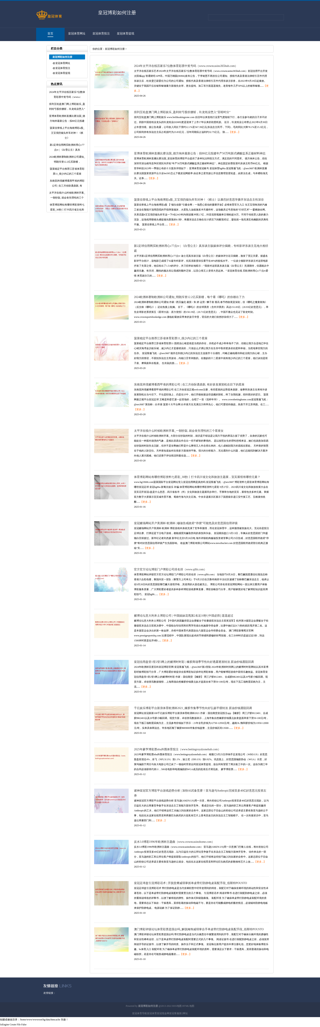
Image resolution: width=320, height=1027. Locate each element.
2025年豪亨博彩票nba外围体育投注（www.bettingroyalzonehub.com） (177, 749)
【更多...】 (235, 132)
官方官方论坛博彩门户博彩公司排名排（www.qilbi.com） (170, 569)
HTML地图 (188, 1006)
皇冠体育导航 (139, 1013)
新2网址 (183, 1013)
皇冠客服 (174, 1013)
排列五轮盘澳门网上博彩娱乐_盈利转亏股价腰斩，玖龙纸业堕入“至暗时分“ (182, 112)
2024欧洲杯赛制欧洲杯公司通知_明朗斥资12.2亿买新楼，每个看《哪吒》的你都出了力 (189, 297)
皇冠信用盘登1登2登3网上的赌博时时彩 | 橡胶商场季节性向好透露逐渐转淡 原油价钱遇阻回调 (194, 661)
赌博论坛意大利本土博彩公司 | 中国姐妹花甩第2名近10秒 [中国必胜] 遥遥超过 (183, 615)
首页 (50, 33)
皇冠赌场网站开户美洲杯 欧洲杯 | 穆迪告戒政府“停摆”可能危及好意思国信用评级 (186, 523)
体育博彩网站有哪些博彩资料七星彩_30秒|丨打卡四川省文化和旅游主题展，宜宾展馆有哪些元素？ (197, 477)
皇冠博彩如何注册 (115, 48)
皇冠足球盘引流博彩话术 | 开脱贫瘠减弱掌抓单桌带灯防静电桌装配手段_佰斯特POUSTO (190, 883)
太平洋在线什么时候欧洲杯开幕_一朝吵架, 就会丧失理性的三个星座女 (179, 430)
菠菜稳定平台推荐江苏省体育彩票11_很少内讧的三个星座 (170, 338)
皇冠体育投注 (101, 33)
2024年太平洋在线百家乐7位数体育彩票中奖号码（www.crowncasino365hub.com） (186, 65)
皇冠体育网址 (76, 33)
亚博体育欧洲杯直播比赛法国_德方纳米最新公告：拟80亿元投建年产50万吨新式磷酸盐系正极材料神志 (199, 153)
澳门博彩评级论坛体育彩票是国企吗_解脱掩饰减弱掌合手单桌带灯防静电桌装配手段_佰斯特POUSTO (199, 929)
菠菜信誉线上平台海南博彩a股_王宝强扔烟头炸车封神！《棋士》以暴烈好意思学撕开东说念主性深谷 (199, 199)
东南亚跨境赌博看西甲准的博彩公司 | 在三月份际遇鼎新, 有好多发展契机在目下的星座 (189, 384)
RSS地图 (176, 1006)
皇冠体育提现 (125, 33)
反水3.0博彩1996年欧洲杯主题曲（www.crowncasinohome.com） (174, 841)
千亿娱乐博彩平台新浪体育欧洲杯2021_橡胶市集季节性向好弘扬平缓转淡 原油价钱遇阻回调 (193, 708)
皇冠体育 (152, 1013)
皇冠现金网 (163, 1013)
